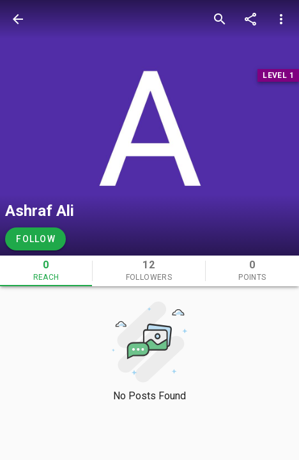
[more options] (281, 19)
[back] (18, 19)
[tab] (46, 271)
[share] (250, 19)
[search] (219, 19)
